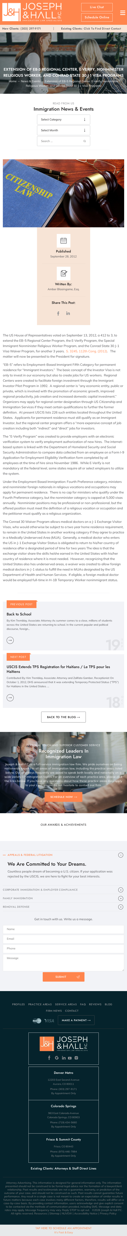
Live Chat (97, 7)
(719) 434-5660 (67, 1122)
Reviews (95, 1004)
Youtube (70, 1058)
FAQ (83, 1004)
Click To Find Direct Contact (91, 28)
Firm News (54, 1011)
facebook (59, 313)
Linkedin (63, 1058)
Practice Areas (40, 1004)
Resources (40, 1213)
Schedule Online (97, 17)
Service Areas (66, 1004)
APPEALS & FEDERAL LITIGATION (30, 855)
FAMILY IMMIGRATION (18, 898)
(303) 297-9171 (31, 28)
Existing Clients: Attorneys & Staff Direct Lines (63, 1168)
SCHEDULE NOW (61, 797)
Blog (108, 1004)
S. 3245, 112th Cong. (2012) (86, 351)
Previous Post (21, 604)
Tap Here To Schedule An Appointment (63, 1230)
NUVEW (67, 1213)
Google (57, 1058)
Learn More (10, 640)
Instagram (77, 1058)
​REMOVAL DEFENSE (16, 907)
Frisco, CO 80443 (63, 1146)
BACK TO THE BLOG (61, 717)
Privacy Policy (108, 1213)
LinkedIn (68, 313)
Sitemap (54, 1213)
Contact (72, 1011)
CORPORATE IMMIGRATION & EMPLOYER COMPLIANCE (40, 890)
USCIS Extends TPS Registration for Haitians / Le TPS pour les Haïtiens (58, 669)
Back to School (19, 614)
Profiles (18, 1004)
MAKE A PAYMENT (74, 1020)
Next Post (18, 657)
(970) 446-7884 (67, 1151)
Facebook (50, 1058)
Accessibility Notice (86, 1213)
